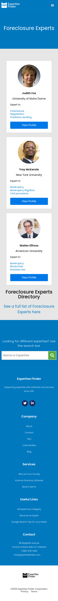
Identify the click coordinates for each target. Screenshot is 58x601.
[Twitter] (25, 403)
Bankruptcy (17, 187)
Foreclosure (17, 111)
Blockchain (16, 266)
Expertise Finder (29, 379)
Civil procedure (19, 193)
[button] (52, 5)
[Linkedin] (32, 403)
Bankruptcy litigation (22, 190)
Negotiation (17, 114)
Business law (17, 269)
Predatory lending (21, 117)
